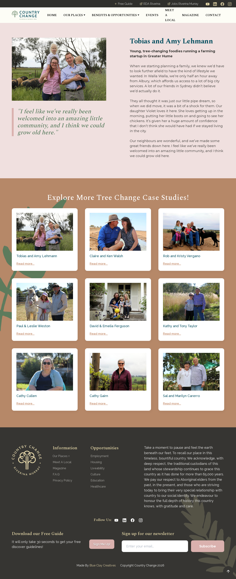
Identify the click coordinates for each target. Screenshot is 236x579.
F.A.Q (56, 474)
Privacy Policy (62, 480)
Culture (95, 474)
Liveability (98, 468)
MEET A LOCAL (170, 15)
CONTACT (213, 15)
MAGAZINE (190, 15)
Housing (96, 462)
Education (97, 480)
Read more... (25, 263)
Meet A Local (62, 462)
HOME (52, 15)
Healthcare (98, 486)
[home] (25, 15)
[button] (74, 15)
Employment (100, 456)
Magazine (59, 468)
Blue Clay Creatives (102, 565)
